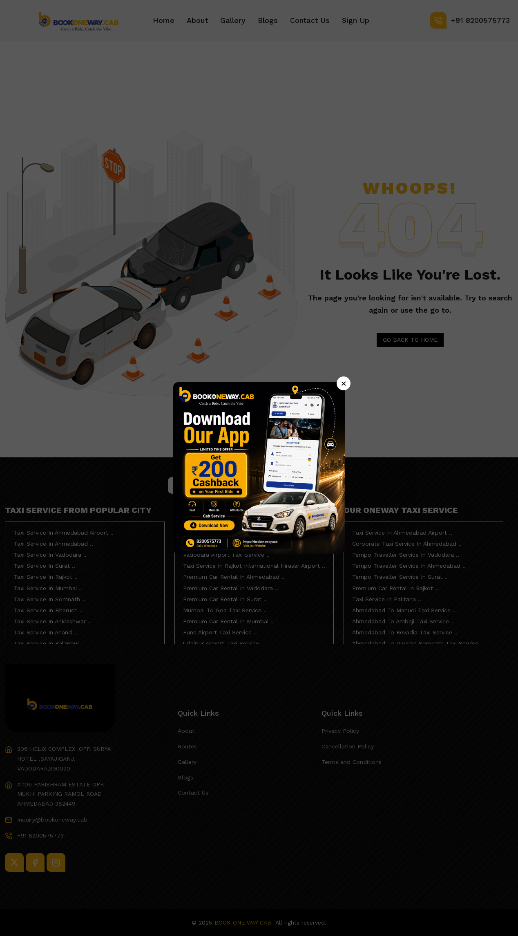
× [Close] (344, 383)
